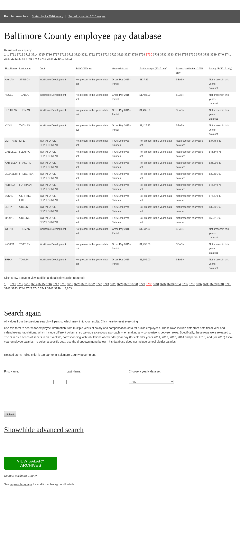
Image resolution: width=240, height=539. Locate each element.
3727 (127, 54)
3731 (156, 54)
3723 (99, 54)
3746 (36, 58)
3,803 (68, 58)
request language (21, 484)
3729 (142, 54)
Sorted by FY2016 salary (47, 16)
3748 (50, 58)
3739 (213, 54)
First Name (11, 68)
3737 (199, 54)
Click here (107, 321)
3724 (106, 54)
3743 (14, 58)
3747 (43, 58)
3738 (206, 54)
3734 (177, 54)
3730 (149, 54)
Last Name (25, 68)
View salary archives (30, 463)
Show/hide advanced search (44, 430)
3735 (185, 54)
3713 (27, 54)
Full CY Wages (84, 68)
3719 (70, 54)
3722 (92, 54)
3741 (228, 54)
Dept (42, 68)
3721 (84, 54)
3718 (63, 54)
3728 (134, 54)
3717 (56, 54)
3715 (41, 54)
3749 (57, 58)
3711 (13, 54)
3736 (192, 54)
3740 (221, 54)
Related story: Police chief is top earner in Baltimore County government (49, 354)
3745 (29, 58)
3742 (7, 58)
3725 (113, 54)
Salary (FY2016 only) (220, 68)
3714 (34, 54)
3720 (77, 54)
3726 (120, 54)
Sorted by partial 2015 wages (86, 16)
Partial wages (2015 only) (153, 68)
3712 (20, 54)
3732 (163, 54)
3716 (48, 54)
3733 (170, 54)
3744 (21, 58)
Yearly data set (120, 68)
